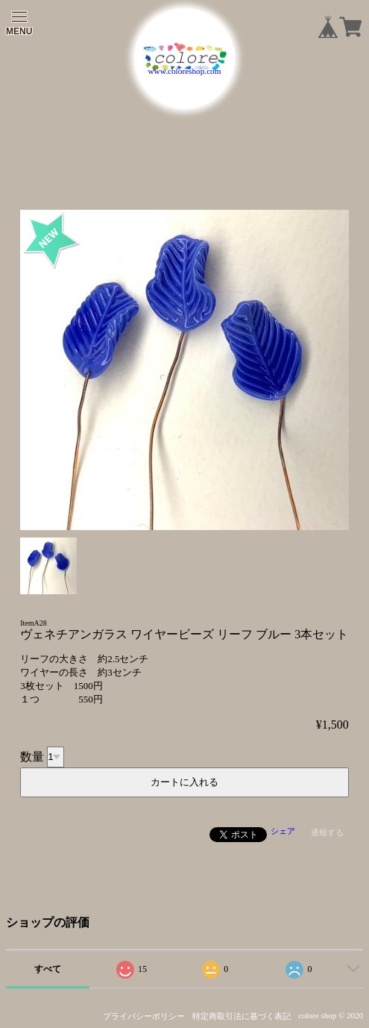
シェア (283, 830)
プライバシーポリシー (144, 1016)
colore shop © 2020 (330, 1015)
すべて (47, 969)
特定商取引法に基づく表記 (241, 1016)
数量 (32, 756)
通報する (327, 832)
